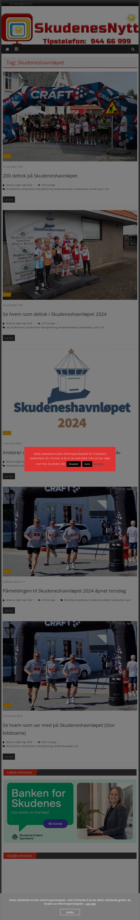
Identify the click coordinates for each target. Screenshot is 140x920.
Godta (70, 912)
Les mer (98, 464)
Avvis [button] (87, 464)
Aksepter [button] (74, 464)
